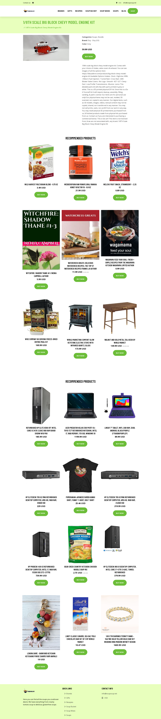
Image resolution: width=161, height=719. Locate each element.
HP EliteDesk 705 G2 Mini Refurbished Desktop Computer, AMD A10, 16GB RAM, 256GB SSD (41, 500)
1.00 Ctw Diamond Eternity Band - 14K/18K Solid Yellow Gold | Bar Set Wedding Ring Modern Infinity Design (119, 639)
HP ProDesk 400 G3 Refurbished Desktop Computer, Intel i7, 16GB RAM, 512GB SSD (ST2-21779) (41, 569)
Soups (115, 11)
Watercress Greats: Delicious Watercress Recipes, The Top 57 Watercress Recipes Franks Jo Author (80, 266)
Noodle (101, 37)
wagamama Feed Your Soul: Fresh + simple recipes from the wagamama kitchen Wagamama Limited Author (119, 262)
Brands (69, 693)
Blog (124, 11)
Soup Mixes (105, 11)
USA (119, 3)
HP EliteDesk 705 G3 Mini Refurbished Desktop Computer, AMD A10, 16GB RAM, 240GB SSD (119, 500)
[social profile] (33, 3)
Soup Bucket (91, 11)
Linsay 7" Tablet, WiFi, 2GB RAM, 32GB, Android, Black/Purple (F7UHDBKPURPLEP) (120, 430)
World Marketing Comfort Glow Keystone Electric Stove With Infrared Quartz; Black (80, 342)
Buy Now (89, 56)
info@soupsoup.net (129, 3)
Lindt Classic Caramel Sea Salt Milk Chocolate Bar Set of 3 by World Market (80, 639)
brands (61, 11)
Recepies (78, 11)
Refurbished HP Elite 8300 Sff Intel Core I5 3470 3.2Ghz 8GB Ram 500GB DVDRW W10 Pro (41, 430)
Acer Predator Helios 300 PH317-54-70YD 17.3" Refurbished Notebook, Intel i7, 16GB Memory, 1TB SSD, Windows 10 (80, 430)
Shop (133, 11)
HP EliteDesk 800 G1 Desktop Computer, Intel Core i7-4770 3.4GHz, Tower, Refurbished (119, 569)
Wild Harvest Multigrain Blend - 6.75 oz (41, 184)
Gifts (69, 11)
